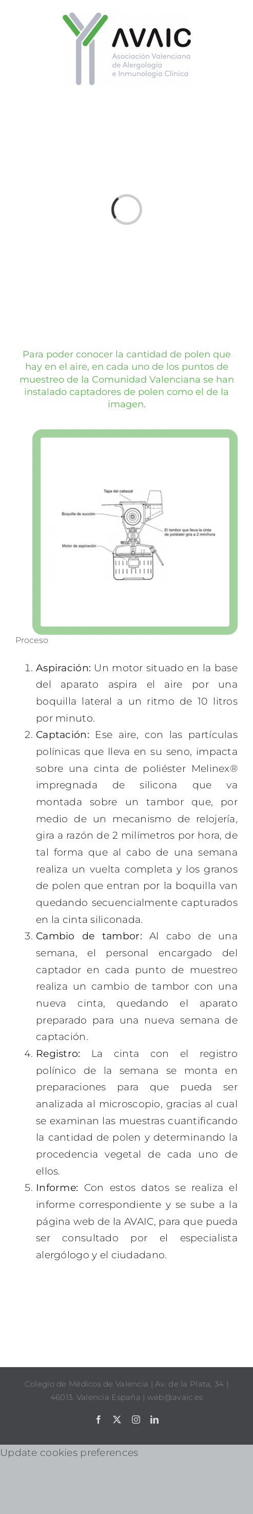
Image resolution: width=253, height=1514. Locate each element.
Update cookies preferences (69, 1453)
